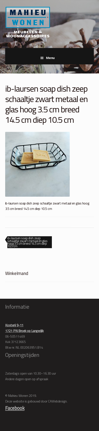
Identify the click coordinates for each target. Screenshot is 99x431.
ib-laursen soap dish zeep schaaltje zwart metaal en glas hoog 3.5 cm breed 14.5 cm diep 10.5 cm (27, 242)
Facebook (15, 408)
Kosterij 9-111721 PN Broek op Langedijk (24, 327)
